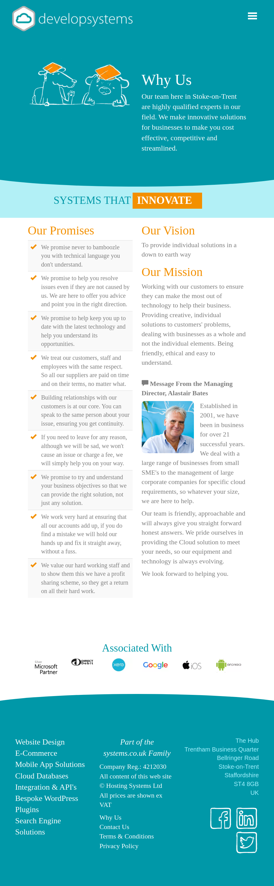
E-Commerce (36, 753)
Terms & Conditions (127, 836)
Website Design (40, 742)
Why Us (111, 817)
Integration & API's (46, 787)
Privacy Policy (119, 846)
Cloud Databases (41, 776)
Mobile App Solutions (50, 764)
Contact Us (114, 827)
